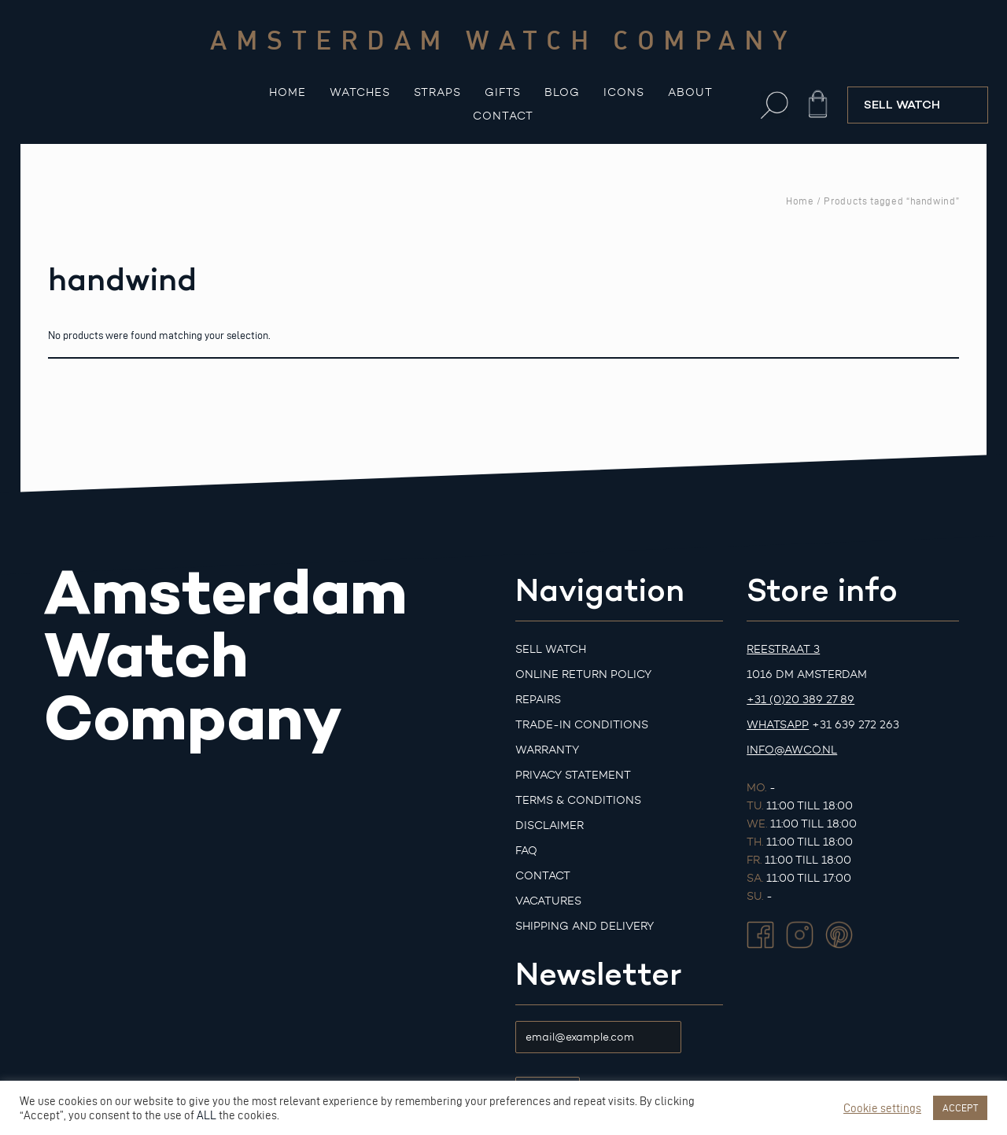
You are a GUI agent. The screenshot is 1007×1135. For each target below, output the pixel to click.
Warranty (547, 750)
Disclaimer (549, 825)
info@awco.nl (792, 750)
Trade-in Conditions (581, 724)
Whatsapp (778, 724)
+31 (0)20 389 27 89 (800, 699)
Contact (503, 116)
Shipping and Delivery (584, 926)
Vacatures (548, 901)
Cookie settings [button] (882, 1108)
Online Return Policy (583, 674)
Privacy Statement (573, 775)
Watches (360, 92)
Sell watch (550, 649)
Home (287, 92)
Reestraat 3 (783, 649)
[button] (774, 105)
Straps (437, 92)
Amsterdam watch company (503, 39)
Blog (562, 92)
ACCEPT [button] (960, 1107)
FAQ (526, 850)
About (690, 92)
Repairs (538, 699)
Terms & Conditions (578, 800)
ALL (206, 1115)
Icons (623, 92)
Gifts (503, 92)
